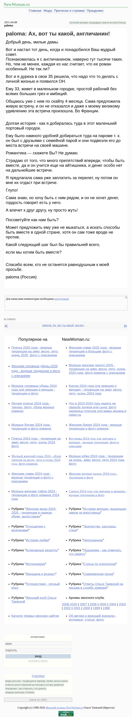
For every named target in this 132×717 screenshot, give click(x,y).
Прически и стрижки (69, 10)
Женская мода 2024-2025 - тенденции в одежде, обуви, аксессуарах (33, 512)
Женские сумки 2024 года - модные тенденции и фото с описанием (32, 477)
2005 (103, 604)
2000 (86, 608)
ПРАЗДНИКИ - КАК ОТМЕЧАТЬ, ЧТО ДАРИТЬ (25, 689)
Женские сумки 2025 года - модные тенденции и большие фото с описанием (95, 351)
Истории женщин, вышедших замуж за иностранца (97, 510)
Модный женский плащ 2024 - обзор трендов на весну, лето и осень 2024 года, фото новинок (36, 459)
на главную (10, 318)
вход (38, 656)
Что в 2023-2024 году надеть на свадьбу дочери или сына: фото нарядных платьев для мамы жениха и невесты (97, 409)
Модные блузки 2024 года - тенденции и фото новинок (31, 426)
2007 (83, 604)
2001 (77, 608)
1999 (96, 608)
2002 (67, 608)
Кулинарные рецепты (42, 550)
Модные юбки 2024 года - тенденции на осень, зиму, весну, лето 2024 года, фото (97, 459)
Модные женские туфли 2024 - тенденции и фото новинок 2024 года (35, 495)
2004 (112, 604)
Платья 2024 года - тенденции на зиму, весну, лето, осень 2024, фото (36, 442)
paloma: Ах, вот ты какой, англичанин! (64, 325)
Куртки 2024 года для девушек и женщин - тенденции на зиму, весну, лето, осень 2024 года (95, 389)
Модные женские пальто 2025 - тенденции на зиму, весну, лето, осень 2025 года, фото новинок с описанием (97, 369)
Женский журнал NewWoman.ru (64, 707)
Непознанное (93, 540)
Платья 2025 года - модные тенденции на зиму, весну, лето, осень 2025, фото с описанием (35, 351)
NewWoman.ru (17, 4)
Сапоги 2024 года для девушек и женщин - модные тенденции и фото (98, 493)
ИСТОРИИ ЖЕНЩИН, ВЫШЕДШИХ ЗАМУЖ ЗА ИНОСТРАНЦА (98, 23)
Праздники (95, 10)
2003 (122, 604)
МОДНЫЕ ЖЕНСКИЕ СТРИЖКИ (19, 693)
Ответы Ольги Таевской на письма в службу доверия (96, 586)
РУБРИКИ (38, 676)
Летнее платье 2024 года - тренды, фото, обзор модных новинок (32, 407)
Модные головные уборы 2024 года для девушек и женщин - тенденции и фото (34, 389)
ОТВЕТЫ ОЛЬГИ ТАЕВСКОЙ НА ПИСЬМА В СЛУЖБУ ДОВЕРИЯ (34, 685)
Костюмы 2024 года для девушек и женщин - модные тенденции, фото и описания (94, 442)
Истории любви (37, 540)
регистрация (61, 298)
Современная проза (98, 574)
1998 (106, 608)
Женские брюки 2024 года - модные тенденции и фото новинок (95, 426)
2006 (93, 604)
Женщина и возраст (40, 574)
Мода (47, 10)
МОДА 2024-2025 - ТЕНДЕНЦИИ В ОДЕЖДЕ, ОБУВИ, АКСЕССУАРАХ (36, 681)
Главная (35, 10)
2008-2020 (69, 604)
